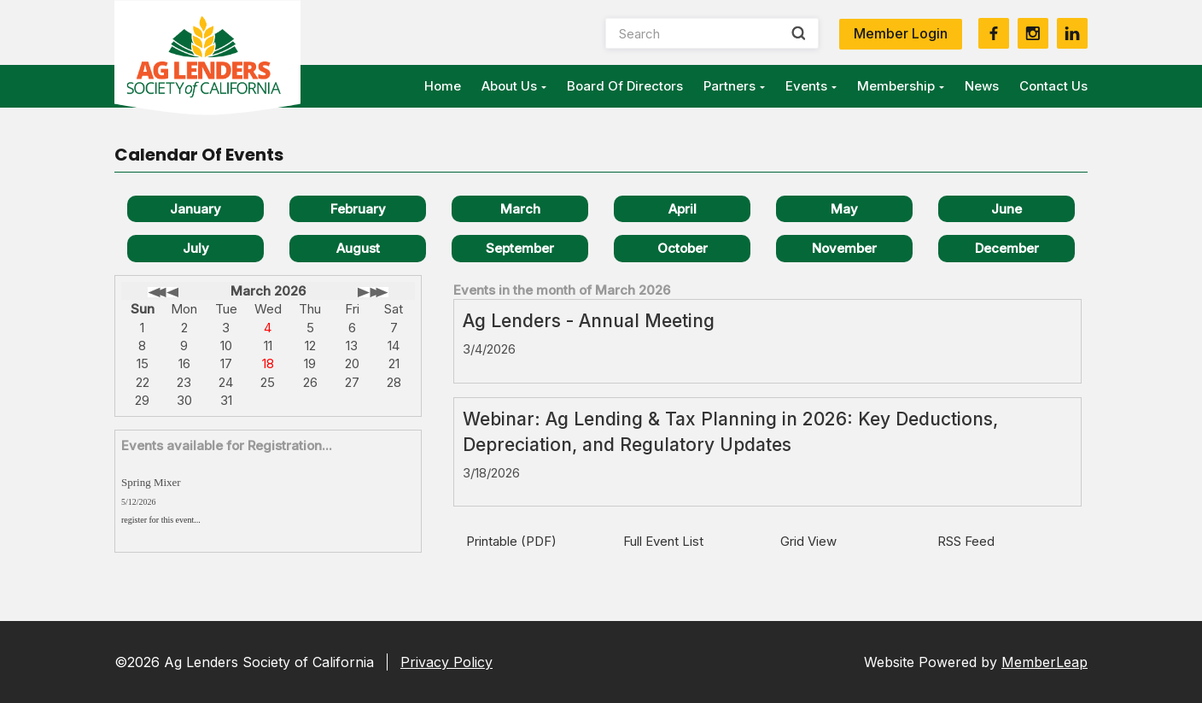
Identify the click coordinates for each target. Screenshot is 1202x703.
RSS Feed (966, 541)
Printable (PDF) (511, 541)
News (982, 86)
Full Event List (663, 541)
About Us (513, 86)
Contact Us (1053, 86)
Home (442, 86)
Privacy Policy (446, 662)
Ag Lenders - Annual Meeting (589, 320)
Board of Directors (625, 86)
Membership (900, 86)
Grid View (808, 541)
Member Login (901, 33)
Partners (734, 86)
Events (811, 86)
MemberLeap (1044, 662)
